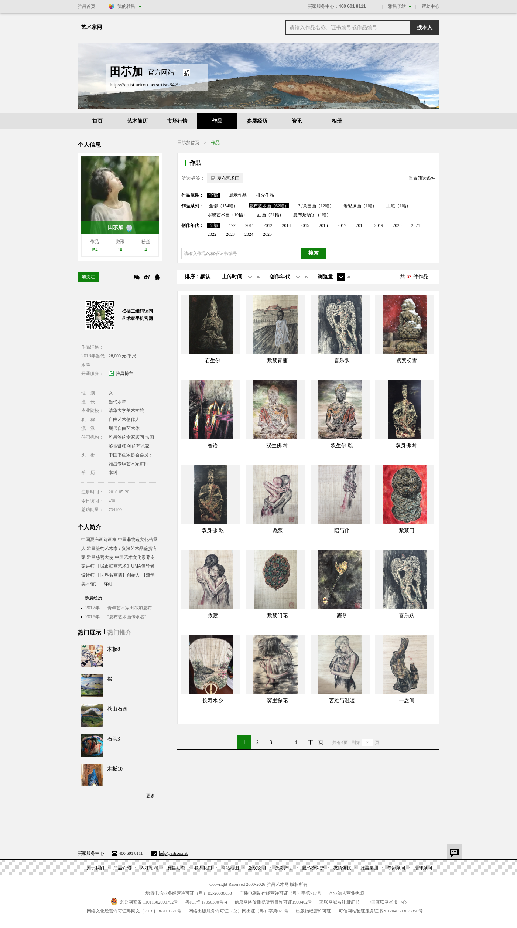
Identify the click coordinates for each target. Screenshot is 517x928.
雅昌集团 (369, 867)
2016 (323, 225)
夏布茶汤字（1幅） (312, 214)
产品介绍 (122, 867)
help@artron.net (173, 853)
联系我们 (203, 867)
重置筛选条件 (422, 178)
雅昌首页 (86, 6)
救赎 (213, 615)
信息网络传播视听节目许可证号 (273, 902)
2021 (415, 225)
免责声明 (284, 867)
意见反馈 (454, 851)
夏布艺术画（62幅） (269, 205)
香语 (213, 445)
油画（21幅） (270, 214)
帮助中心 (430, 6)
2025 (267, 234)
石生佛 (212, 360)
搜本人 (424, 27)
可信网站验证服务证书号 (381, 911)
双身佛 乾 (213, 530)
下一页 (315, 742)
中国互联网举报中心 (387, 902)
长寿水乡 (212, 700)
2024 (248, 234)
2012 (268, 225)
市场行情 (177, 121)
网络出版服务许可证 (238, 911)
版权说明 (257, 867)
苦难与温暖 (342, 700)
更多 (150, 795)
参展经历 (257, 121)
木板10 (115, 769)
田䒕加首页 (188, 142)
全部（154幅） (223, 205)
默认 (205, 276)
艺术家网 (91, 27)
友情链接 (342, 867)
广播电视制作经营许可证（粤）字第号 (280, 893)
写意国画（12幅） (316, 205)
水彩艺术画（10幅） (227, 214)
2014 (286, 225)
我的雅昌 (126, 6)
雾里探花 (277, 700)
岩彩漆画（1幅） (360, 205)
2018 (360, 225)
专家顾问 (396, 867)
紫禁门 (406, 530)
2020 (397, 225)
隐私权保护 (313, 867)
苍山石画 (117, 709)
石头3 (113, 739)
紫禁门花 (277, 615)
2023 (230, 234)
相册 (337, 121)
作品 (217, 121)
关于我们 (95, 867)
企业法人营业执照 (346, 893)
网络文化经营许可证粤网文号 (134, 911)
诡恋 (277, 530)
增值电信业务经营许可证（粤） (188, 893)
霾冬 (342, 615)
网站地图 (230, 867)
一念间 (406, 700)
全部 (213, 195)
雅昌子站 (397, 6)
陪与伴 (342, 530)
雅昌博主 (124, 373)
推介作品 (265, 195)
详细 (108, 584)
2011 (249, 225)
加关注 (88, 276)
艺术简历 (137, 121)
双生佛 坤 (277, 445)
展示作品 (238, 195)
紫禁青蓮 (277, 360)
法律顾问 (423, 867)
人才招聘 (149, 867)
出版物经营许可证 (313, 911)
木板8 (113, 649)
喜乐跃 (342, 360)
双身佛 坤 (407, 445)
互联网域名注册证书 (339, 902)
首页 (97, 121)
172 (232, 225)
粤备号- (206, 902)
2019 (378, 225)
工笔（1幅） (398, 205)
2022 (212, 234)
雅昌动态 (176, 867)
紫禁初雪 (406, 360)
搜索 (313, 253)
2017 (342, 225)
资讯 (297, 121)
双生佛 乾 (342, 445)
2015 (305, 225)
